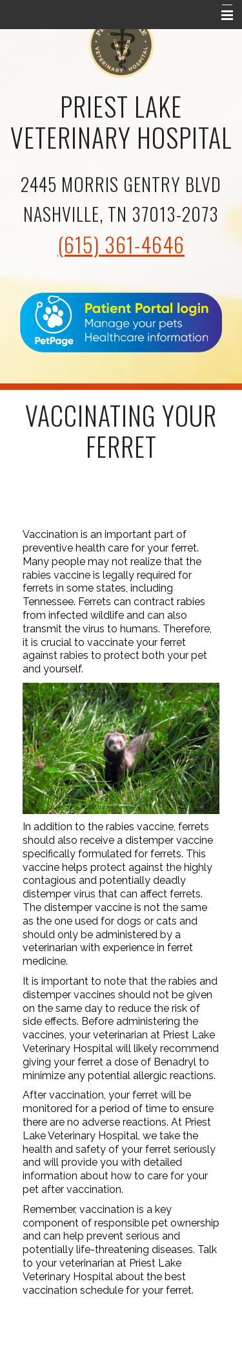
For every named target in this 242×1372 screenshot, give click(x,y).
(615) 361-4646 (121, 244)
